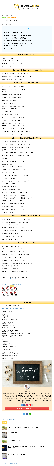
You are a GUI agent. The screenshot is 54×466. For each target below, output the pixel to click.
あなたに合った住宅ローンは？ (14, 45)
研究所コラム (12, 419)
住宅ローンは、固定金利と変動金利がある (16, 38)
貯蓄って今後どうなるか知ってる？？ (17, 454)
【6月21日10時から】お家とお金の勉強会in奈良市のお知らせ (24, 427)
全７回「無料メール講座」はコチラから (27, 408)
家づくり (8, 419)
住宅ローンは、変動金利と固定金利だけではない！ (19, 43)
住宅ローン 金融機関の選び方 (11, 463)
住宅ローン (4, 419)
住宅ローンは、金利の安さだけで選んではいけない (19, 35)
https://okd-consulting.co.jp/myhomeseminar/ (13, 308)
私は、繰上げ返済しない (9, 461)
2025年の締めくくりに (14, 440)
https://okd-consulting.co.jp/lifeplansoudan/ (12, 279)
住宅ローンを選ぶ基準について (14, 32)
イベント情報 (9, 48)
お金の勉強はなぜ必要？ (14, 432)
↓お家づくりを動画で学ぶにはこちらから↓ (12, 284)
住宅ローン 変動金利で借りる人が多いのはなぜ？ (19, 40)
